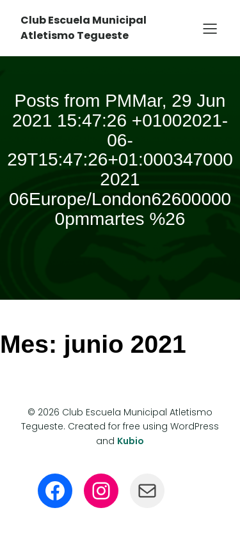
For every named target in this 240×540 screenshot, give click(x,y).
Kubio (130, 441)
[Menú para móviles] (210, 28)
